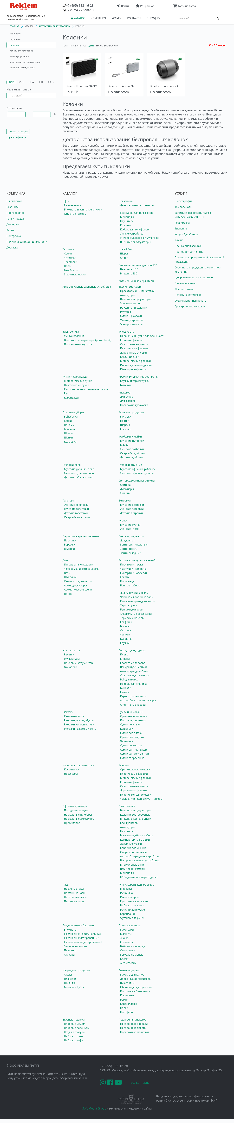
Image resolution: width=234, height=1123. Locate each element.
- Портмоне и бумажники (134, 991)
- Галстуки (125, 416)
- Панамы (68, 425)
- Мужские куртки (130, 525)
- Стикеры (69, 954)
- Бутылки (125, 385)
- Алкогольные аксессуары (135, 613)
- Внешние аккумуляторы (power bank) (87, 340)
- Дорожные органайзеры (135, 979)
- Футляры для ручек (131, 918)
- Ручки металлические (133, 901)
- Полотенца (126, 581)
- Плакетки (69, 979)
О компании (14, 201)
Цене (91, 45)
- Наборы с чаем (73, 1036)
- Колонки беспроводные (134, 814)
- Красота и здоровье (132, 663)
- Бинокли (125, 688)
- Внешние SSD (128, 273)
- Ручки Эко (126, 893)
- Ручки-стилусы (129, 897)
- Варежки (69, 544)
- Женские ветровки (131, 509)
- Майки (124, 445)
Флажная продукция (131, 412)
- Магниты (125, 934)
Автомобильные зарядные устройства (87, 286)
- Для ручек (126, 396)
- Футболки (69, 258)
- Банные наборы (129, 585)
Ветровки (125, 500)
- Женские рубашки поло (78, 473)
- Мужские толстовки (76, 509)
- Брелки (124, 959)
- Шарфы (124, 425)
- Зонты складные (130, 553)
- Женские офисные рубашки (137, 473)
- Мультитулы (71, 658)
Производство (15, 213)
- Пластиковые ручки (76, 385)
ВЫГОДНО (153, 18)
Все (11, 82)
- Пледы (124, 654)
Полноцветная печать (189, 252)
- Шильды (69, 983)
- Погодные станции (75, 810)
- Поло (67, 266)
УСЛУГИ (116, 18)
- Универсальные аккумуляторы (139, 238)
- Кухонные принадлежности (137, 601)
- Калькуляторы (128, 823)
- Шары (123, 253)
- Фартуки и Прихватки (133, 569)
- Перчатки (69, 540)
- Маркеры (125, 888)
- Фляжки (124, 634)
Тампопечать (183, 207)
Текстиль (68, 249)
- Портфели (126, 1012)
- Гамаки (124, 692)
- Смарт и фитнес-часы (133, 852)
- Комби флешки (129, 357)
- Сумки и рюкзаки (130, 316)
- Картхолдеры (128, 1004)
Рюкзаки (68, 712)
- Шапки (68, 437)
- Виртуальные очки (131, 864)
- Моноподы (126, 217)
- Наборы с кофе (73, 1040)
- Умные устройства (131, 233)
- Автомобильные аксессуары (137, 700)
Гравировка (182, 222)
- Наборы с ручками (131, 905)
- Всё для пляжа (128, 679)
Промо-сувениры (129, 925)
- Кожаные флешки (131, 340)
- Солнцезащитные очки (134, 675)
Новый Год (125, 249)
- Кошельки (126, 728)
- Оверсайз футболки (132, 453)
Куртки (123, 520)
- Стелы (67, 974)
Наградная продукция (76, 970)
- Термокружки (128, 605)
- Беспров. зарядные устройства (139, 860)
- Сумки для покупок (131, 737)
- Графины (125, 622)
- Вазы (67, 573)
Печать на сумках (186, 283)
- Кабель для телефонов (134, 229)
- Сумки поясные (129, 724)
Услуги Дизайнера (186, 234)
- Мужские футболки (131, 441)
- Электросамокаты (131, 324)
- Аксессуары (127, 295)
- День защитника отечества (137, 205)
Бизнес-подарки (129, 970)
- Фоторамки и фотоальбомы (81, 569)
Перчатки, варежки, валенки (81, 536)
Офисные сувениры (75, 806)
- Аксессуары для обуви (133, 671)
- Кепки (67, 421)
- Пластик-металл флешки (135, 794)
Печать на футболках (188, 295)
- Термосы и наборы (131, 618)
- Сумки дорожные (130, 745)
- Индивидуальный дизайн (135, 365)
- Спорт (123, 258)
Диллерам (12, 224)
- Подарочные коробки (133, 1024)
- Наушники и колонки (133, 307)
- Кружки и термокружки (134, 381)
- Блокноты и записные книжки (82, 209)
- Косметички (71, 769)
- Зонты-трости (128, 549)
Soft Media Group (94, 1108)
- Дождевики (127, 540)
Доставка (12, 247)
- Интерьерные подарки (78, 564)
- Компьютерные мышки (134, 839)
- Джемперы (126, 489)
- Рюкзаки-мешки (73, 716)
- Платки (124, 421)
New (31, 81)
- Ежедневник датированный (81, 938)
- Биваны (124, 658)
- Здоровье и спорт (131, 303)
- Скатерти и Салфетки (133, 573)
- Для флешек (127, 401)
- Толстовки (70, 262)
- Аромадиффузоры (75, 585)
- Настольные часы (75, 897)
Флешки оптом (184, 289)
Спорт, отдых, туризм (132, 650)
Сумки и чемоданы (131, 712)
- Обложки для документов (135, 987)
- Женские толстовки (76, 505)
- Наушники (126, 221)
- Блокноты (70, 929)
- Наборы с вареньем (76, 1028)
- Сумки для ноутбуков (133, 749)
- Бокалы (124, 626)
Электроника (71, 331)
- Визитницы (127, 983)
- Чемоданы (126, 741)
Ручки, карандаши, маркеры (137, 884)
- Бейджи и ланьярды (132, 946)
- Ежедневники (72, 205)
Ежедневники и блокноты (79, 925)
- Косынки (125, 429)
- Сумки (67, 253)
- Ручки (67, 393)
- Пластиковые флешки (133, 348)
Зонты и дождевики (131, 536)
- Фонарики (70, 667)
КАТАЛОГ (78, 18)
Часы (66, 884)
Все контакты (140, 1083)
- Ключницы (126, 995)
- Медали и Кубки (73, 987)
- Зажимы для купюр (131, 974)
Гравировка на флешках (190, 306)
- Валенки (69, 549)
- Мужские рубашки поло (78, 469)
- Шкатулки (70, 577)
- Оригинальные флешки (134, 769)
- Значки (124, 938)
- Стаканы (125, 630)
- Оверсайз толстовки (76, 517)
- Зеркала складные (131, 954)
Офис (66, 201)
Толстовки (69, 500)
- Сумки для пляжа (130, 733)
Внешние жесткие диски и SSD (138, 265)
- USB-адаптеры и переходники (138, 877)
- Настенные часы (74, 893)
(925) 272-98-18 (80, 10)
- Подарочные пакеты (132, 1028)
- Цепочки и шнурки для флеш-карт (141, 336)
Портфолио (13, 236)
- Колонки (125, 225)
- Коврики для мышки (132, 848)
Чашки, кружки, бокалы (133, 593)
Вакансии (12, 207)
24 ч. (51, 81)
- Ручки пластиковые (132, 909)
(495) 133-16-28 (80, 5)
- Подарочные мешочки (134, 1032)
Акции (10, 230)
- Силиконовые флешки (133, 344)
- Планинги (70, 950)
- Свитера (125, 485)
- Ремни (123, 999)
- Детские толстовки (75, 513)
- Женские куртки (129, 529)
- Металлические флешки (135, 361)
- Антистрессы (127, 963)
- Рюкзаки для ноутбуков (78, 720)
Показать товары (18, 131)
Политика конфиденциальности (26, 241)
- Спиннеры (126, 942)
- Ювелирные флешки (132, 369)
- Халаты (124, 577)
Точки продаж (15, 218)
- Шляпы (68, 433)
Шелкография (183, 201)
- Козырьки (70, 441)
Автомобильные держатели (136, 281)
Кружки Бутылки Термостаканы (138, 376)
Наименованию (107, 45)
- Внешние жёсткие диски (135, 818)
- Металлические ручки (77, 381)
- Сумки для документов (134, 753)
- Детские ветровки (131, 513)
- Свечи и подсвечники (77, 581)
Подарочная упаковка (133, 1019)
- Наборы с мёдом (74, 1024)
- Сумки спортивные (131, 758)
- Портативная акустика (77, 344)
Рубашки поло (72, 465)
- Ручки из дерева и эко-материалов (85, 389)
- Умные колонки (73, 336)
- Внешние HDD (128, 269)
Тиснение (181, 228)
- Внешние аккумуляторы (135, 242)
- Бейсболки (70, 270)
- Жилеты (124, 493)
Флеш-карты (126, 331)
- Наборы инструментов (78, 663)
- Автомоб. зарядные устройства (139, 856)
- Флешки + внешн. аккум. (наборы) (141, 798)
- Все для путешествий (133, 667)
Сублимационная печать (190, 300)
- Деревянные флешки (133, 352)
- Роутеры (125, 312)
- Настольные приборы (77, 814)
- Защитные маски (74, 274)
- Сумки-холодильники (133, 716)
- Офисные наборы (74, 214)
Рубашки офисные (130, 465)
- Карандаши (71, 397)
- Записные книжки (75, 946)
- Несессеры (70, 773)
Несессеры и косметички (78, 765)
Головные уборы (73, 412)
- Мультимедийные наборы (136, 835)
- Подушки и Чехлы (131, 564)
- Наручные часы (73, 888)
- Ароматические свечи (77, 589)
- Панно (67, 594)
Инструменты (71, 650)
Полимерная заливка (188, 246)
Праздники (126, 201)
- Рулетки (68, 654)
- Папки (123, 1008)
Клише (179, 240)
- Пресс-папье (71, 823)
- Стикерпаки (127, 950)
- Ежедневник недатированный (82, 942)
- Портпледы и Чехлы (132, 720)
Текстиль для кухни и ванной (137, 560)
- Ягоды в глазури (74, 1032)
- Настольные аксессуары (79, 818)
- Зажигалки (126, 929)
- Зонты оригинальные (133, 544)
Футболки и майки (130, 436)
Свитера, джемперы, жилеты (137, 480)
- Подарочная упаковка (133, 405)
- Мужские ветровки (131, 505)
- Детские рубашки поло (78, 477)
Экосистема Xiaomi (130, 286)
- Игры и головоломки (133, 696)
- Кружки (124, 643)
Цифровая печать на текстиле (194, 277)
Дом (65, 560)
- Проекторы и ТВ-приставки (137, 291)
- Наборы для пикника (133, 683)
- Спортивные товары (132, 704)
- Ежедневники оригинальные (82, 934)
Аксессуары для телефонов (136, 213)
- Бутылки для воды (131, 609)
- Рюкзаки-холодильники (78, 724)
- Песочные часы (73, 901)
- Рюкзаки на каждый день (79, 728)
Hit (41, 81)
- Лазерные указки (130, 843)
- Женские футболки (131, 449)
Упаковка (124, 392)
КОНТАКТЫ (134, 18)
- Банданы (69, 429)
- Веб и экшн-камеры (132, 869)
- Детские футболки (131, 457)
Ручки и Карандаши (75, 376)
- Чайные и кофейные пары (136, 597)
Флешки (124, 765)
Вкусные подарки (74, 1019)
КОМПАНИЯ (98, 18)
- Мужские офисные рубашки (137, 469)
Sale (21, 81)
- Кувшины (125, 639)
